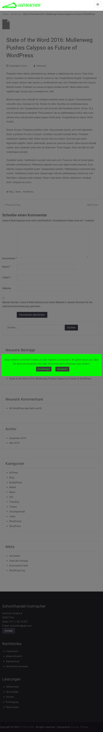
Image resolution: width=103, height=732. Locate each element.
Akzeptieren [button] (62, 369)
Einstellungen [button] (44, 369)
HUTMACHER (29, 5)
